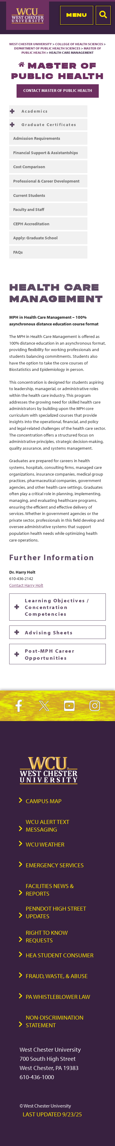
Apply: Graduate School (35, 238)
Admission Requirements (36, 138)
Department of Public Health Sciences (47, 48)
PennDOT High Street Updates (56, 912)
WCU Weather (45, 844)
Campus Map (44, 801)
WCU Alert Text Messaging (47, 825)
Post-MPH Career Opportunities (50, 654)
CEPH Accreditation (31, 224)
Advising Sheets (49, 632)
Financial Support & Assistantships (45, 152)
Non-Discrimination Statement (54, 1021)
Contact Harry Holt (26, 585)
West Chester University (30, 44)
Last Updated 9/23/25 (52, 1114)
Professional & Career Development (46, 181)
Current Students (29, 195)
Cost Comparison (29, 166)
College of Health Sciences (79, 44)
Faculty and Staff (28, 209)
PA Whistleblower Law (58, 996)
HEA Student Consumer (60, 955)
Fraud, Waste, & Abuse (57, 976)
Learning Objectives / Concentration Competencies (57, 607)
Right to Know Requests (47, 936)
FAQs (18, 252)
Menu (76, 15)
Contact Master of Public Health (57, 90)
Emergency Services (55, 865)
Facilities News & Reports (50, 889)
